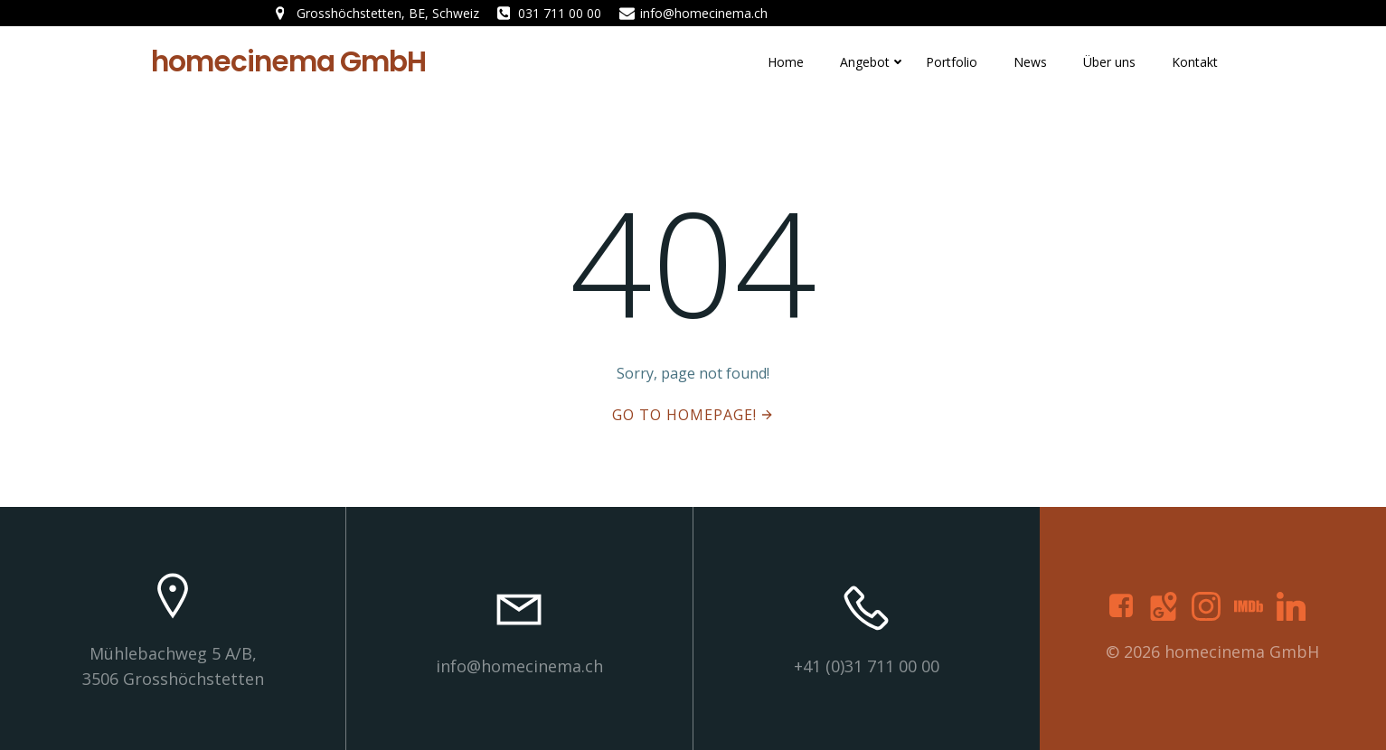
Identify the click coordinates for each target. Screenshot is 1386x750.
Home (786, 61)
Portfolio (951, 61)
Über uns (1109, 61)
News (1030, 61)
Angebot (865, 61)
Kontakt (1195, 61)
